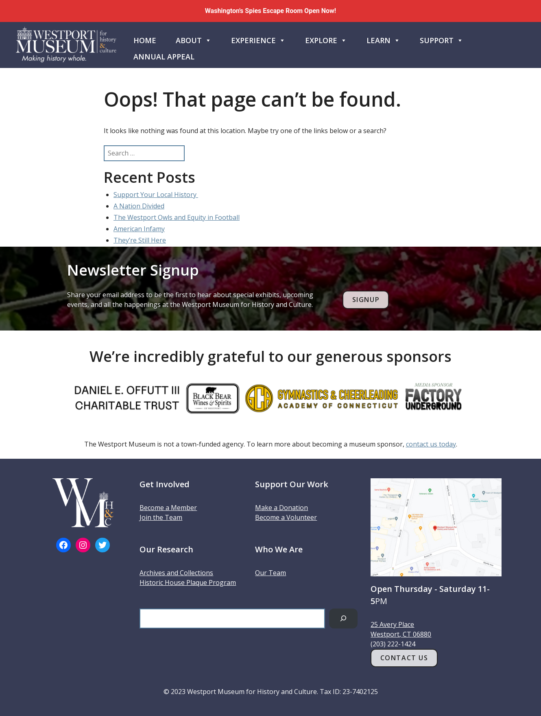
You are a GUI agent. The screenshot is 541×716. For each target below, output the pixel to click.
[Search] (343, 618)
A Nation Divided (138, 205)
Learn (383, 38)
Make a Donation (281, 507)
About (194, 38)
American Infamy (139, 228)
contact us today (431, 444)
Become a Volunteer (286, 517)
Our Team (270, 572)
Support (441, 38)
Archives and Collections (176, 572)
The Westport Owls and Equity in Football (176, 217)
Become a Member (168, 507)
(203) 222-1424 (393, 643)
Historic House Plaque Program (188, 582)
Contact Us (404, 657)
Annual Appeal (163, 56)
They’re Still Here (139, 240)
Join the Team (161, 517)
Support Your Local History (155, 194)
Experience (258, 38)
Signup (366, 299)
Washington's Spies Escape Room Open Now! (270, 11)
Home (144, 40)
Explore (326, 38)
